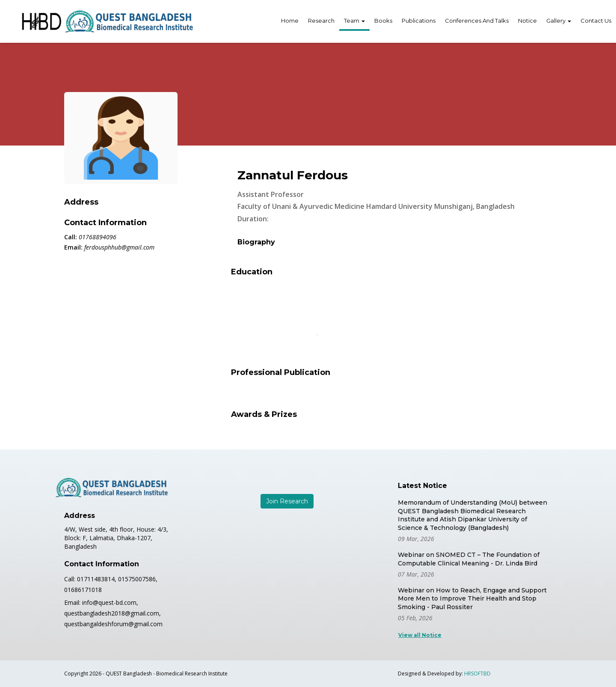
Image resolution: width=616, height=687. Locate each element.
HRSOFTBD (477, 673)
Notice (527, 20)
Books (383, 20)
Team (354, 20)
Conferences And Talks (477, 20)
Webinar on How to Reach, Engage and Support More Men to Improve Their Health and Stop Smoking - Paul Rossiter (472, 598)
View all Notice (419, 635)
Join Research (287, 501)
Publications (418, 20)
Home (290, 20)
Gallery (558, 20)
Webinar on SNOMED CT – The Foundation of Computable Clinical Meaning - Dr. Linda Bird (468, 559)
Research (321, 20)
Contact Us (595, 20)
